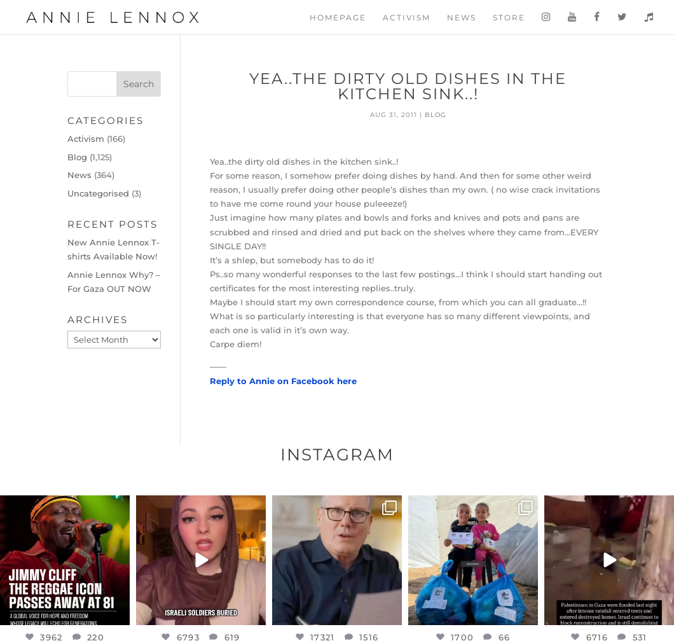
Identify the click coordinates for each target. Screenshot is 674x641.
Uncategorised (98, 193)
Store (509, 17)
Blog (435, 115)
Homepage (338, 17)
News (461, 17)
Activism (406, 17)
